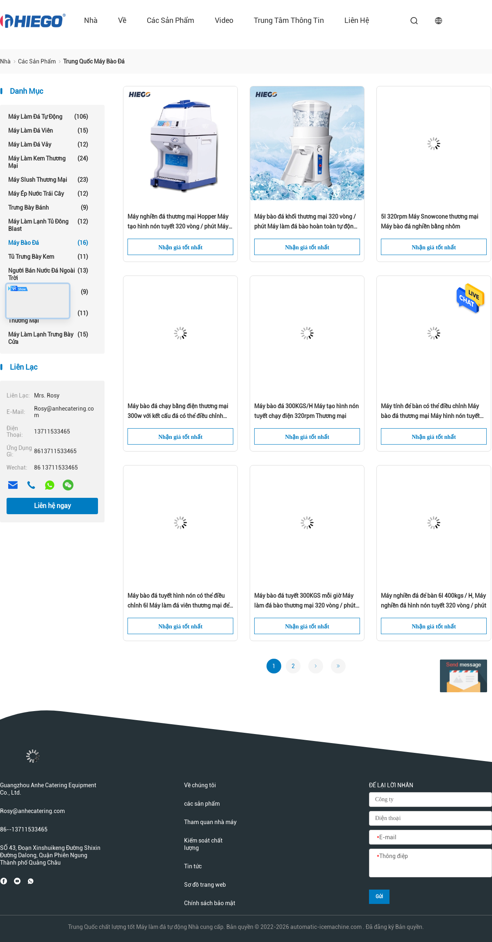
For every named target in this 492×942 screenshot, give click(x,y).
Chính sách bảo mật (209, 903)
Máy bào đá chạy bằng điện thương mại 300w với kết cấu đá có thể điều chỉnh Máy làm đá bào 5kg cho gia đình (178, 412)
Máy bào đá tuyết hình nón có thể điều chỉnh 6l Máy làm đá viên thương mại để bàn (178, 601)
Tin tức (193, 866)
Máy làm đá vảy (48, 144)
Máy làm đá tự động (48, 116)
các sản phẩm (170, 20)
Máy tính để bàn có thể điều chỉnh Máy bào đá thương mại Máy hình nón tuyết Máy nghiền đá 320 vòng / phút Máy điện (433, 412)
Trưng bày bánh (48, 207)
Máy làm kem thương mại (48, 162)
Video (224, 20)
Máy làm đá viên (48, 130)
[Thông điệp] (430, 863)
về (122, 20)
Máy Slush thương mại (48, 179)
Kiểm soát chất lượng (203, 844)
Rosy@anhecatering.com (32, 811)
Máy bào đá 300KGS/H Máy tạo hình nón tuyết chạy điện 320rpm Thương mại (306, 411)
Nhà (91, 20)
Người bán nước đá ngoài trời (48, 274)
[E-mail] (430, 837)
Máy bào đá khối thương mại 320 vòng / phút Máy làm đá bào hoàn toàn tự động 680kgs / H (305, 222)
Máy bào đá (48, 242)
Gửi (379, 896)
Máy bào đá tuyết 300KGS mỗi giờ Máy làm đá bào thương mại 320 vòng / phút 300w (304, 601)
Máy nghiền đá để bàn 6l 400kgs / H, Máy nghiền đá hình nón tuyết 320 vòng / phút (433, 600)
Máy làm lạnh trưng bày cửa (48, 338)
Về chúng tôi (200, 785)
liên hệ (356, 20)
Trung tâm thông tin (289, 20)
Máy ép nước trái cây (48, 193)
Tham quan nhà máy (210, 822)
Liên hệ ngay (52, 506)
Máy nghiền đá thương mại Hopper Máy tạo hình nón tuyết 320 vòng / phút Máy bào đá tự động (178, 222)
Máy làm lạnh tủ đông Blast (48, 225)
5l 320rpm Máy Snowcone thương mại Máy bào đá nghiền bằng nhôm (429, 221)
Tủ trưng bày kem (48, 256)
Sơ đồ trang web (205, 884)
